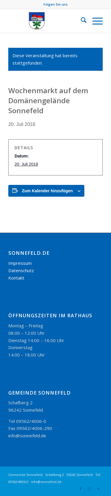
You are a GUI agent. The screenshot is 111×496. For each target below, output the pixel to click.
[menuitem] (80, 21)
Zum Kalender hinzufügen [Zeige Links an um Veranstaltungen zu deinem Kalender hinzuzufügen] (47, 190)
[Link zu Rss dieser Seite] (98, 488)
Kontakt (16, 278)
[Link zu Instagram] (89, 488)
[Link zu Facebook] (80, 488)
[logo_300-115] (46, 21)
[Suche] (80, 21)
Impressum (20, 263)
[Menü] (94, 21)
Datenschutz (21, 270)
